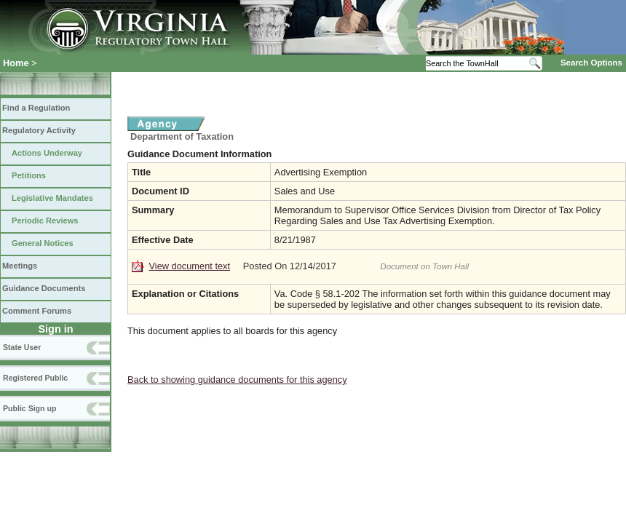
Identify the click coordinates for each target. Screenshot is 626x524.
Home (16, 62)
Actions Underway (47, 152)
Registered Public (35, 377)
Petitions (29, 175)
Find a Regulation (36, 107)
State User (22, 347)
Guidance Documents (43, 288)
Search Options (591, 62)
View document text (189, 266)
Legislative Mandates (52, 198)
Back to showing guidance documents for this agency (237, 379)
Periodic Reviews (45, 220)
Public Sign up (29, 408)
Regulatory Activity (39, 130)
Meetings (19, 265)
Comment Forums (36, 310)
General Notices (43, 243)
